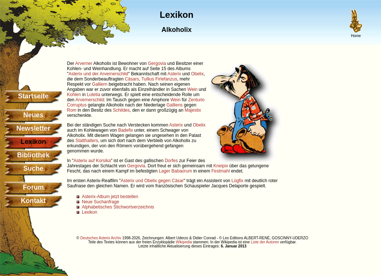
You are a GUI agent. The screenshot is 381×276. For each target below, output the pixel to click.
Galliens (175, 105)
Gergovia (157, 63)
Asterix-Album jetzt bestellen (110, 196)
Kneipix (221, 165)
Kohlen (74, 94)
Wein (193, 89)
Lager (164, 171)
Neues (33, 115)
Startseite (33, 96)
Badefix (125, 130)
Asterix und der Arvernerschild (98, 73)
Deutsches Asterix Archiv (100, 238)
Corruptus (77, 105)
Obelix (197, 73)
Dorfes (171, 160)
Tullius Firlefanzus (159, 79)
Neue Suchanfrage (100, 201)
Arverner (83, 63)
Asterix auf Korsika (92, 160)
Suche (33, 168)
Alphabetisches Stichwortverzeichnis (118, 207)
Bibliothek (33, 155)
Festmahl (220, 171)
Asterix (174, 73)
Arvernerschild (90, 99)
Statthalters (87, 140)
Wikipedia (184, 242)
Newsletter (33, 128)
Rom (71, 110)
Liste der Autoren (265, 242)
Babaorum (182, 171)
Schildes (121, 110)
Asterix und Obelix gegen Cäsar (152, 180)
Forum (33, 187)
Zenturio (196, 99)
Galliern (99, 84)
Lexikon (89, 212)
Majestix (193, 110)
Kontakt (33, 200)
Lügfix (237, 180)
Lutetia (93, 94)
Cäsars (132, 79)
